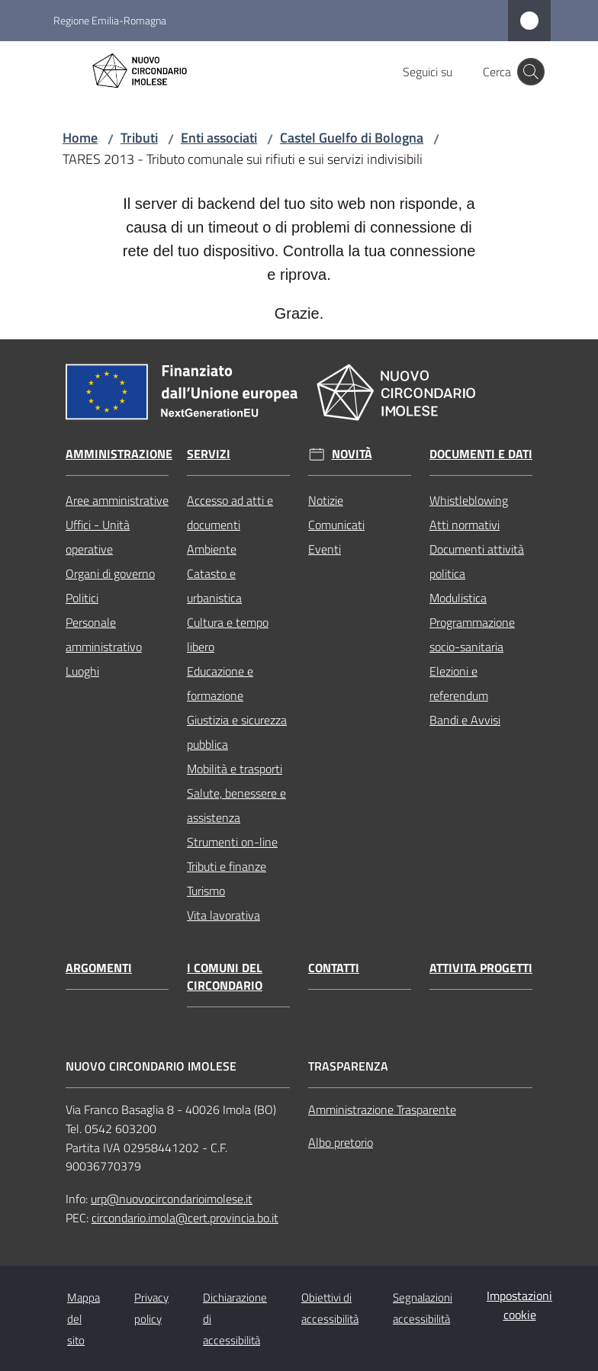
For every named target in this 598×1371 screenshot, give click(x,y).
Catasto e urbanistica (214, 585)
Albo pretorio (340, 1142)
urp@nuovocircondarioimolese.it (171, 1199)
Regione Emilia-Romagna (109, 20)
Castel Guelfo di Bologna (351, 137)
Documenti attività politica (476, 561)
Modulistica (458, 598)
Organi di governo (110, 573)
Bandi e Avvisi (464, 720)
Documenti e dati (480, 454)
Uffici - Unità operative (98, 536)
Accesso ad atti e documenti (230, 512)
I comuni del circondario (224, 976)
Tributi (139, 137)
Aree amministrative (117, 500)
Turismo (206, 890)
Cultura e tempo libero (227, 634)
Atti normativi (464, 524)
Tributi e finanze (226, 866)
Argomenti (99, 968)
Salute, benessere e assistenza (236, 805)
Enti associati (219, 137)
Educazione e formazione (220, 683)
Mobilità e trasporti (234, 768)
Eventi (324, 549)
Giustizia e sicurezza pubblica (237, 732)
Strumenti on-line (232, 842)
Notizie (325, 500)
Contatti (333, 968)
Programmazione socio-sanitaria (472, 634)
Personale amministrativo (104, 634)
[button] (531, 71)
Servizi (208, 454)
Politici (82, 598)
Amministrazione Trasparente (382, 1109)
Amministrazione (119, 454)
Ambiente (211, 549)
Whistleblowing (468, 500)
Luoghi (82, 671)
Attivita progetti (480, 968)
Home (80, 137)
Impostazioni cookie (519, 1305)
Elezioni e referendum (458, 683)
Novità (352, 454)
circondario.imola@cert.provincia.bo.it (185, 1218)
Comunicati (336, 524)
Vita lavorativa (223, 915)
